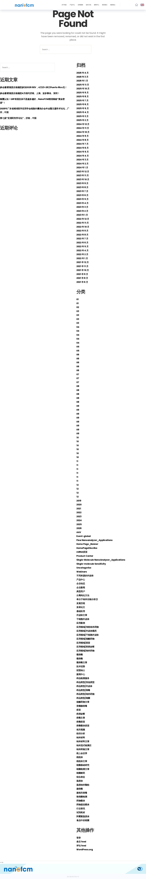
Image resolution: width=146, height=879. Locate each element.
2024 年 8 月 (83, 140)
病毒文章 (81, 717)
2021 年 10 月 (83, 270)
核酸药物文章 (83, 701)
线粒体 (79, 757)
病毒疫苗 (81, 721)
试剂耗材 (81, 812)
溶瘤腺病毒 (82, 706)
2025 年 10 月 (83, 88)
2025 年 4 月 (83, 112)
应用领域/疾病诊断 (86, 646)
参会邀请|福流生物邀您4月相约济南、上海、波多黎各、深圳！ (33, 96)
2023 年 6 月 (83, 195)
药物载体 (81, 800)
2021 (79, 508)
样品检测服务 (83, 678)
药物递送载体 (83, 804)
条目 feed (81, 841)
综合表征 (81, 777)
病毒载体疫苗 (83, 725)
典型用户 (81, 591)
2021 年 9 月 (82, 274)
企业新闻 (81, 587)
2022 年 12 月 (83, 218)
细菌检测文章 (83, 769)
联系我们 (104, 5)
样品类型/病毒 (84, 690)
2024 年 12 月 (83, 124)
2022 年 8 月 (83, 234)
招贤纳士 (112, 5)
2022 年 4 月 (83, 250)
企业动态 (81, 583)
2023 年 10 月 (83, 179)
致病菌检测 (82, 796)
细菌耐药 (81, 773)
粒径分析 (81, 733)
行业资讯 (81, 808)
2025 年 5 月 (83, 108)
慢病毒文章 (82, 662)
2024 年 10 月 (83, 132)
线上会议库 (82, 753)
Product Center (85, 556)
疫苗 (78, 709)
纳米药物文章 (83, 749)
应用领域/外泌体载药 (87, 630)
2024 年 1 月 (82, 167)
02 (77, 307)
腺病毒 (79, 788)
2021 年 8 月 (82, 278)
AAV (78, 532)
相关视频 (81, 729)
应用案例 (80, 5)
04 (78, 327)
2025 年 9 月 (83, 92)
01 (77, 299)
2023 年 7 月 (83, 191)
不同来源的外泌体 (85, 575)
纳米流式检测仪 (84, 745)
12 (77, 484)
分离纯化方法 (83, 595)
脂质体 (79, 780)
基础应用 (81, 611)
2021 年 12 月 (83, 262)
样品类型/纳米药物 (86, 694)
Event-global (84, 536)
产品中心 (72, 5)
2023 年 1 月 (82, 214)
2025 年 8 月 (83, 96)
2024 (79, 520)
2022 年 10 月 (83, 226)
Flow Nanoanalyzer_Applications (96, 540)
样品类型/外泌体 (85, 686)
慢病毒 (79, 654)
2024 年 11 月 (83, 128)
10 (77, 437)
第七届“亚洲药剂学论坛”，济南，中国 (20, 121)
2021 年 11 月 (83, 266)
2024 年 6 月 (83, 147)
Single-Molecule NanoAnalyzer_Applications (103, 559)
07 (77, 374)
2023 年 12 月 (83, 171)
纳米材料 (81, 737)
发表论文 (81, 607)
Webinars (82, 571)
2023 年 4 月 (83, 203)
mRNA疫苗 (82, 552)
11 (77, 461)
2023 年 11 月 (83, 175)
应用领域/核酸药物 (86, 638)
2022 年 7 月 (83, 238)
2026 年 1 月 (82, 80)
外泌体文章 (82, 615)
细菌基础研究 (83, 765)
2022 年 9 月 (83, 230)
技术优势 (81, 666)
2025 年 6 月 (83, 104)
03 (77, 311)
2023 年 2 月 (83, 211)
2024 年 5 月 (83, 151)
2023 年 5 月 (83, 199)
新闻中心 (96, 5)
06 (77, 354)
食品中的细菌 (83, 820)
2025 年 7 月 (83, 100)
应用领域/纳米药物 (86, 650)
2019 (79, 500)
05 (78, 346)
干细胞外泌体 (83, 619)
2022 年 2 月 (83, 254)
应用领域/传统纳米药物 (88, 627)
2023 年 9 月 (83, 183)
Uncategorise (84, 567)
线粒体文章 (82, 761)
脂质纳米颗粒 (83, 784)
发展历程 (81, 603)
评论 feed (81, 845)
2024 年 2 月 (83, 163)
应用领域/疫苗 (84, 642)
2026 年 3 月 (83, 76)
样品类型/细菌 (84, 698)
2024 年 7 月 (83, 143)
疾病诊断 (81, 713)
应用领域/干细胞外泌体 (88, 634)
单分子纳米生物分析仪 (88, 599)
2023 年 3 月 (83, 207)
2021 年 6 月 (82, 282)
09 (77, 406)
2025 (79, 524)
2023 (79, 516)
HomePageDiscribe (88, 548)
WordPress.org (85, 849)
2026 (79, 528)
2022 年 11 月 (83, 222)
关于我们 (64, 5)
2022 (79, 512)
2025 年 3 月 (83, 116)
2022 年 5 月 (83, 246)
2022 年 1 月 (82, 258)
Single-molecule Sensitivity (93, 563)
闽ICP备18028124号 (73, 876)
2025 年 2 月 (83, 120)
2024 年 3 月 (83, 159)
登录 (78, 837)
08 (78, 386)
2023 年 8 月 (83, 187)
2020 (79, 504)
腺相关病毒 (82, 792)
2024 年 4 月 (83, 155)
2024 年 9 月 (83, 136)
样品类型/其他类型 (86, 682)
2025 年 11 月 (83, 84)
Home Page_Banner (88, 544)
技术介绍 (88, 5)
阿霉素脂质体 (83, 816)
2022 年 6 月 (83, 242)
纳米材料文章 (83, 741)
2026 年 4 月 (83, 72)
